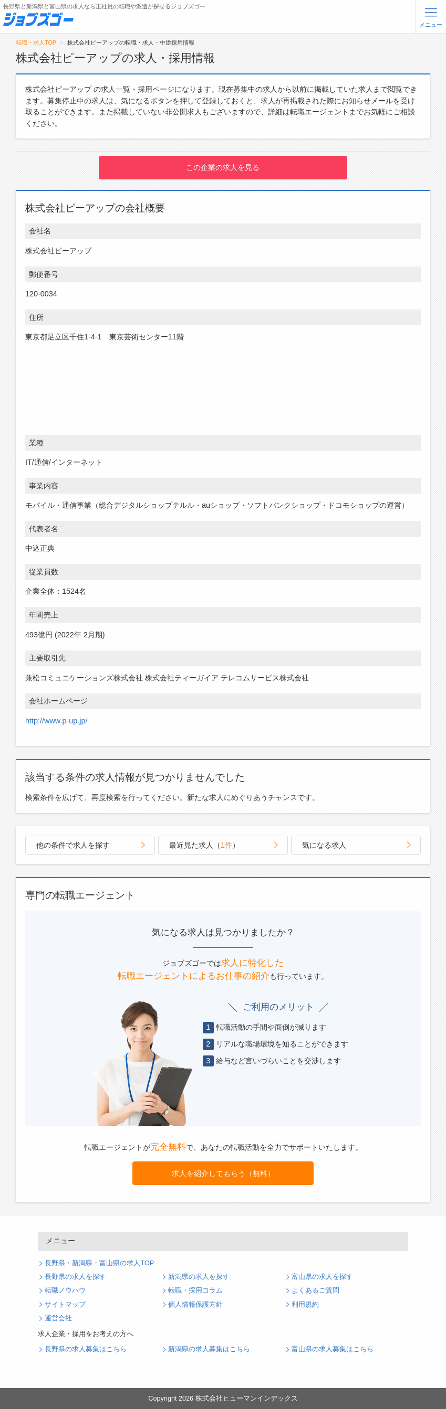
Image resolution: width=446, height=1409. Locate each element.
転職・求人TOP (36, 42)
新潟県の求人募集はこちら (209, 1349)
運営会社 (58, 1318)
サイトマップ (65, 1304)
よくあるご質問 (315, 1290)
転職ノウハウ (65, 1290)
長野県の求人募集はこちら (86, 1349)
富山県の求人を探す (322, 1276)
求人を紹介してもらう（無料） (223, 1173)
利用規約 (305, 1304)
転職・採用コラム (195, 1290)
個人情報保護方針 (195, 1304)
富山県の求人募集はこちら (333, 1349)
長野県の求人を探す (75, 1276)
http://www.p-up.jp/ (56, 721)
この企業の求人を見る (223, 167)
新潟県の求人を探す (199, 1276)
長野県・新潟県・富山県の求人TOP (99, 1263)
